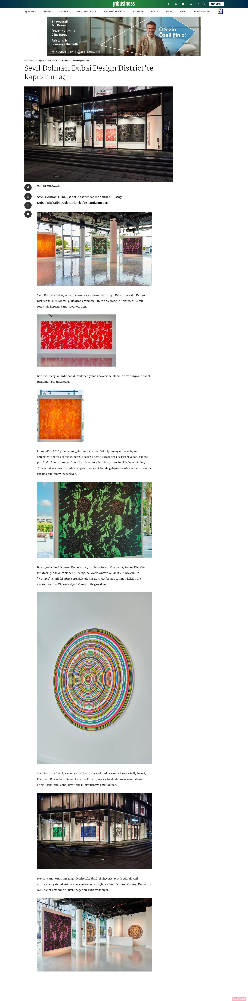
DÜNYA (154, 11)
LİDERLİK (63, 11)
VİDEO (183, 11)
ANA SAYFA (29, 60)
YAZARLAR (138, 11)
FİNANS (47, 11)
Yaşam (41, 60)
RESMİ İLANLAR (202, 11)
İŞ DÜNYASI (30, 11)
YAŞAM (169, 11)
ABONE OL (216, 4)
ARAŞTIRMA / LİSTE (86, 11)
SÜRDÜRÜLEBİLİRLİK (114, 11)
